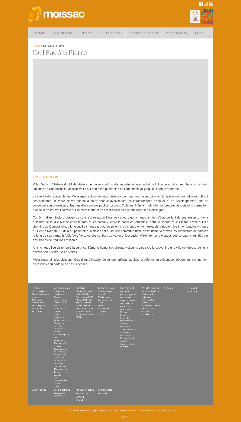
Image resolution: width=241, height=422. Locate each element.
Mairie (199, 32)
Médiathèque (104, 297)
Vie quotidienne (62, 32)
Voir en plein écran (45, 176)
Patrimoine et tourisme (144, 32)
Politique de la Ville (84, 314)
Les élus (168, 287)
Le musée (124, 315)
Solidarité (86, 32)
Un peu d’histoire (127, 300)
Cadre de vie (59, 360)
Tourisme (58, 331)
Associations (147, 314)
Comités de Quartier (151, 305)
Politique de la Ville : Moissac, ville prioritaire (151, 294)
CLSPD (79, 317)
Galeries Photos (38, 302)
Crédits (124, 417)
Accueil (36, 45)
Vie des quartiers (177, 32)
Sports (101, 314)
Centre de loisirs (61, 317)
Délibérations (39, 389)
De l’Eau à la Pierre (40, 291)
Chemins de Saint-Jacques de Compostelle (128, 332)
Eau (55, 377)
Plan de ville (59, 323)
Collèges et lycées (61, 320)
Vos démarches (62, 389)
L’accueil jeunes (60, 300)
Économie (58, 326)
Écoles (56, 314)
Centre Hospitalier (84, 305)
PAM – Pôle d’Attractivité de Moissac (61, 343)
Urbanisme (58, 363)
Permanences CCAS (84, 297)
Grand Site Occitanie (40, 294)
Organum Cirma (127, 344)
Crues (56, 386)
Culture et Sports (110, 32)
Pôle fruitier (59, 328)
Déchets (57, 375)
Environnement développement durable (61, 369)
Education (58, 297)
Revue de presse (39, 305)
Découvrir (38, 32)
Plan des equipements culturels (104, 308)
